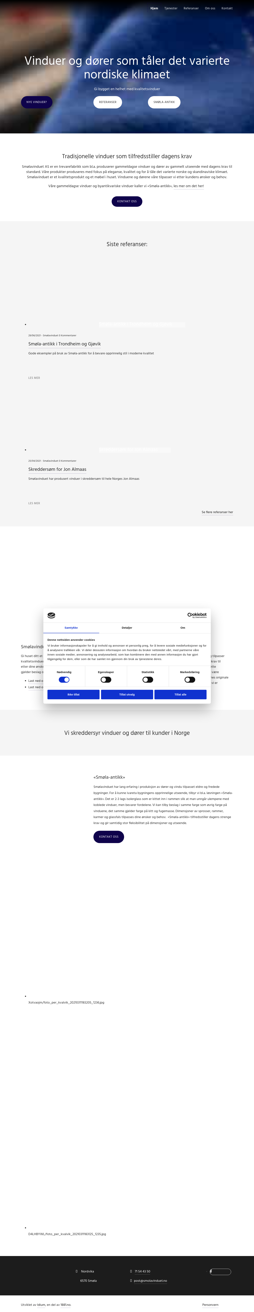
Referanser (191, 8)
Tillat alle (180, 694)
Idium (41, 1305)
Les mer (34, 378)
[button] (36, 102)
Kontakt (227, 8)
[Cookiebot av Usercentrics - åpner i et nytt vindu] (190, 615)
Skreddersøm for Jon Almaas (57, 470)
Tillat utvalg (127, 694)
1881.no (65, 1305)
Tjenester (170, 8)
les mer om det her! (188, 186)
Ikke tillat (73, 694)
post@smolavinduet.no (150, 1281)
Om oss (210, 8)
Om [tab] (182, 627)
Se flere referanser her (217, 513)
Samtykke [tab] (71, 627)
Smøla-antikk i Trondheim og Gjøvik (65, 345)
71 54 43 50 (142, 1272)
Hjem (153, 8)
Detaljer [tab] (127, 627)
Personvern (210, 1305)
